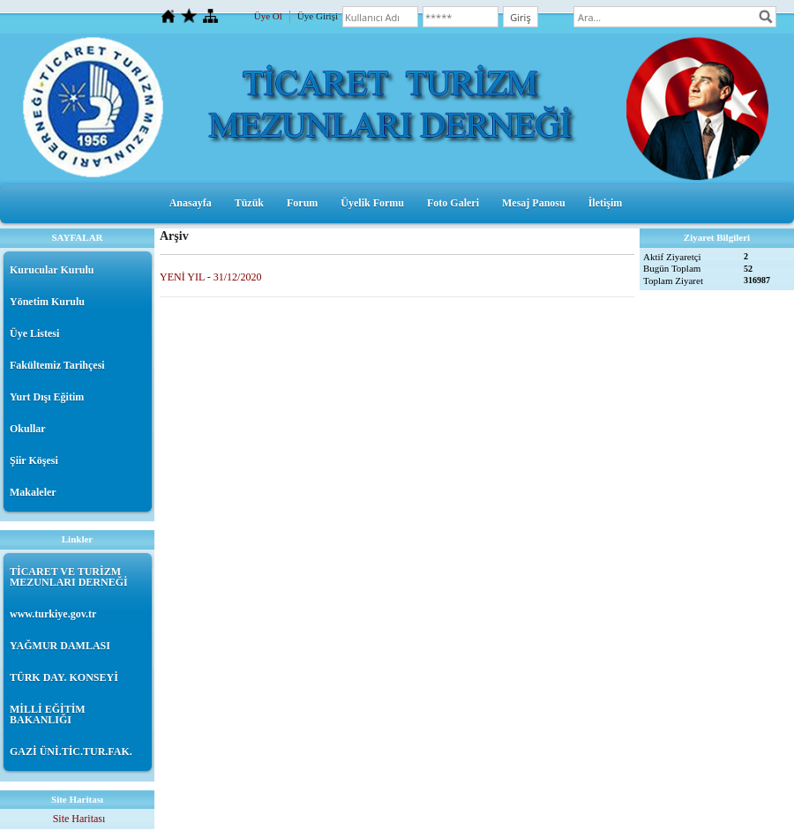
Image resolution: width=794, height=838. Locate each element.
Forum (302, 203)
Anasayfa (190, 203)
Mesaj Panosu (534, 203)
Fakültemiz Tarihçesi (57, 365)
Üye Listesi (34, 333)
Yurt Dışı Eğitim (47, 397)
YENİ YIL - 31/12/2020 (210, 277)
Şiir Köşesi (34, 460)
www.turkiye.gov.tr (53, 614)
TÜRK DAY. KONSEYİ (64, 677)
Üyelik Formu (372, 203)
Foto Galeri (453, 203)
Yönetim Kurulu (47, 302)
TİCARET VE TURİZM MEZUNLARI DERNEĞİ (69, 576)
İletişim (605, 203)
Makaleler (33, 492)
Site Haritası (79, 818)
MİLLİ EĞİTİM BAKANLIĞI (48, 714)
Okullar (28, 429)
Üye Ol (268, 16)
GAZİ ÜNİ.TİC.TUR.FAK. (71, 751)
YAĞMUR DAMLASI (60, 646)
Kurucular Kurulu (52, 270)
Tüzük (249, 203)
